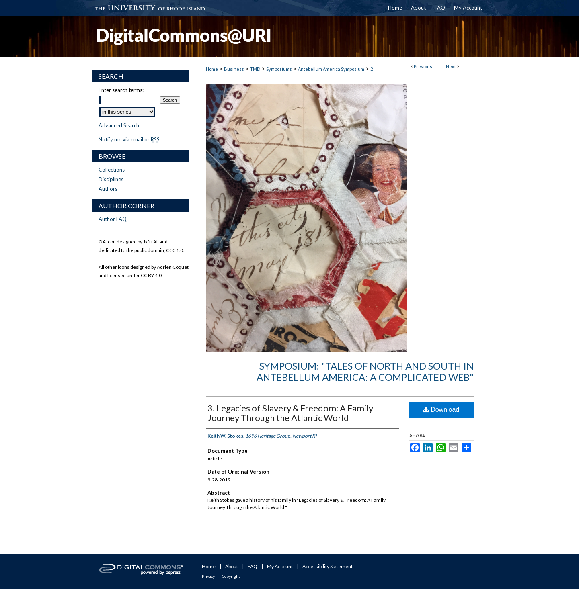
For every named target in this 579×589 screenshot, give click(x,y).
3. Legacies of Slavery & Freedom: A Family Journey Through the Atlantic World (290, 413)
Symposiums (279, 69)
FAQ (252, 566)
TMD (255, 69)
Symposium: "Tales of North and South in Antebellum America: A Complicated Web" (365, 371)
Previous (423, 66)
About (231, 566)
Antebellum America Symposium (331, 69)
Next (451, 66)
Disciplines (111, 179)
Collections (112, 169)
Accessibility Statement (327, 566)
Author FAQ (113, 219)
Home (212, 69)
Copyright (231, 576)
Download (441, 409)
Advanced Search (119, 125)
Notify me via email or (129, 139)
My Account (280, 566)
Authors (108, 189)
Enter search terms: (121, 90)
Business (234, 69)
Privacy (208, 576)
